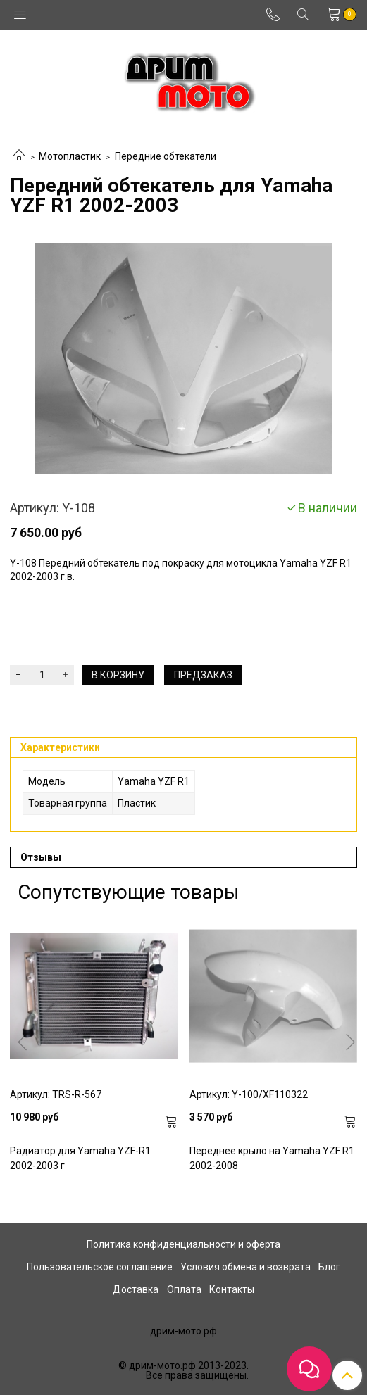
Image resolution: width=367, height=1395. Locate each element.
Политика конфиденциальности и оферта (183, 1244)
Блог (329, 1267)
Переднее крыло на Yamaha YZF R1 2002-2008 (271, 1158)
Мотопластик (70, 156)
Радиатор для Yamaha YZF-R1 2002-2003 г (80, 1158)
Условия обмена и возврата (245, 1267)
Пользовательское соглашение (100, 1267)
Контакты (231, 1289)
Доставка (135, 1289)
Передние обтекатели (165, 156)
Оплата (184, 1289)
